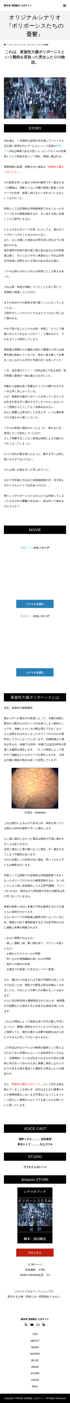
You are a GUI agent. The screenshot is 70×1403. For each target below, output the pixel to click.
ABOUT (34, 1340)
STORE (35, 1373)
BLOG (35, 1360)
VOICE (35, 1379)
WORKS (35, 1353)
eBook (35, 1366)
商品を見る (34, 1252)
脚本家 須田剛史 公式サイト (18, 5)
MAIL (35, 1386)
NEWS (35, 1347)
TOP (35, 1334)
